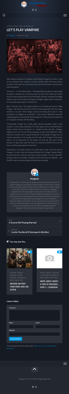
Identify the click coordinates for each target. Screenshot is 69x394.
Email (38, 323)
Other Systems (12, 26)
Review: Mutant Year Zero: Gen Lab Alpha (19, 287)
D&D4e (48, 273)
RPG (21, 26)
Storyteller (28, 26)
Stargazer (12, 35)
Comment (13, 308)
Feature (13, 273)
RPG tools (54, 278)
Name (11, 323)
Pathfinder (45, 275)
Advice (42, 273)
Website (12, 330)
